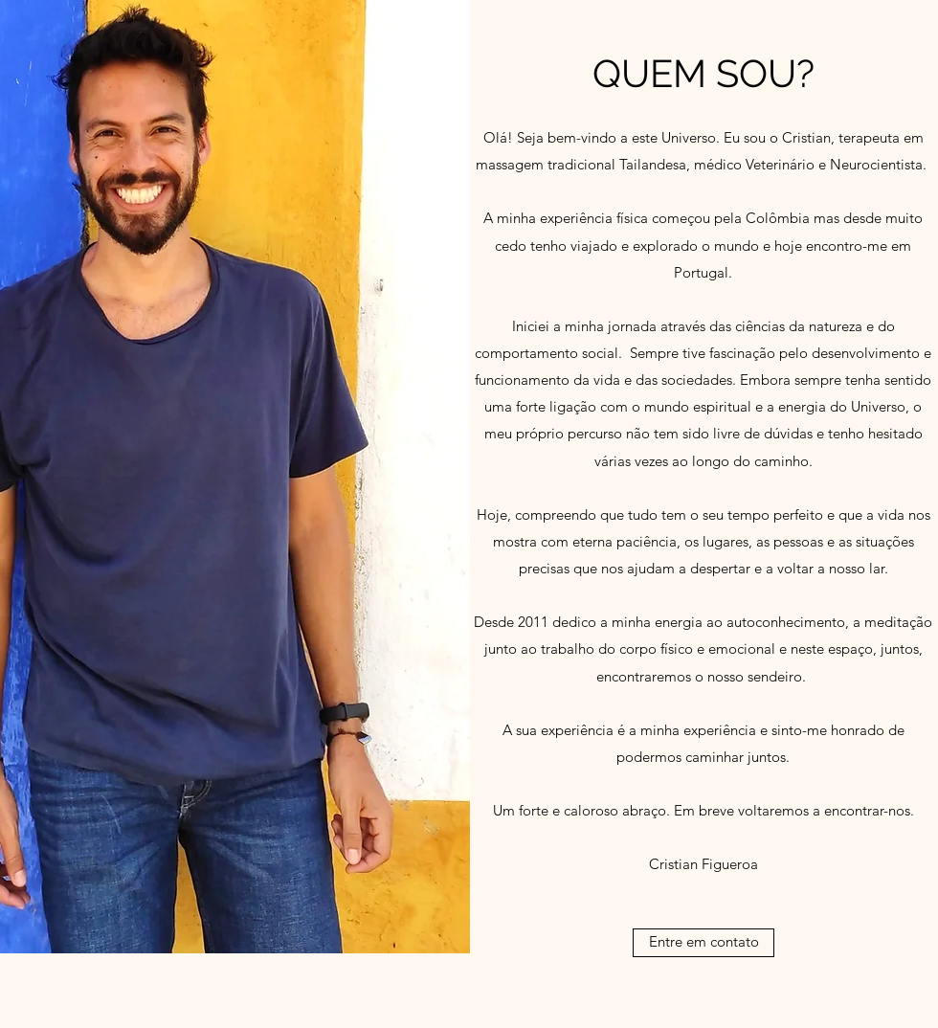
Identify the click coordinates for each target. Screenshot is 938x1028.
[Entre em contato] (703, 942)
